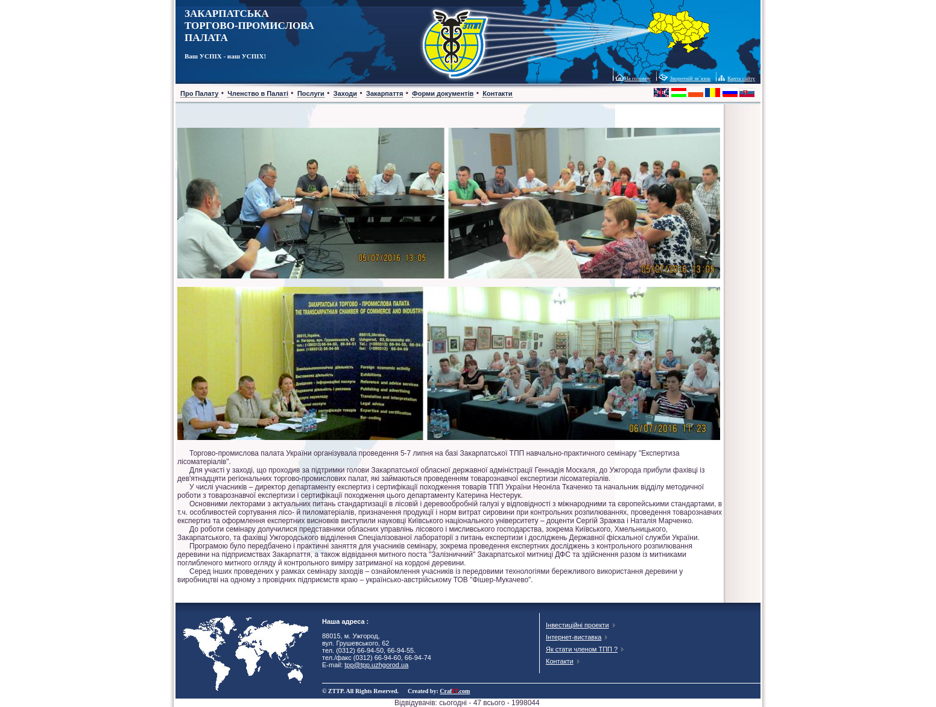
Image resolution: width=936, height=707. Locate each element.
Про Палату (199, 93)
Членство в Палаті (257, 93)
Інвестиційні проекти (577, 625)
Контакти (497, 93)
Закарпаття (384, 93)
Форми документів (442, 93)
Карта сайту (741, 78)
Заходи (345, 93)
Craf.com (455, 691)
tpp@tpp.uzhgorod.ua (376, 664)
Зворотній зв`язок (690, 78)
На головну (637, 78)
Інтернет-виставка (573, 637)
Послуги (310, 93)
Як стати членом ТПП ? (582, 649)
